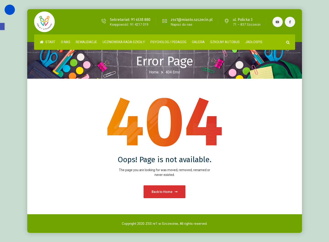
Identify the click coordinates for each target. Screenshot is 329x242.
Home (154, 72)
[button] (2, 26)
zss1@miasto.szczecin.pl (191, 19)
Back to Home (164, 192)
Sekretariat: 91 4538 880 (130, 19)
